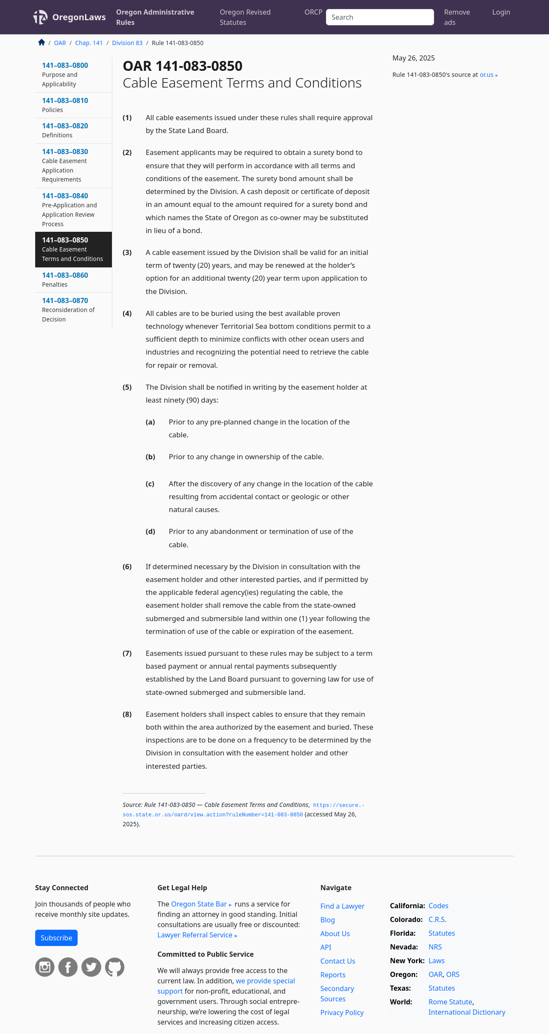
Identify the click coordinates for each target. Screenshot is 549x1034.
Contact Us (337, 961)
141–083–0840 (69, 209)
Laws (436, 960)
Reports (333, 974)
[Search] (380, 17)
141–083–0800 (65, 74)
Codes (438, 905)
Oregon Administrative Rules (155, 17)
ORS (452, 974)
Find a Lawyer (342, 906)
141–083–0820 (65, 130)
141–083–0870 (68, 309)
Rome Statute (450, 1002)
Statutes (441, 933)
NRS (435, 947)
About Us (335, 933)
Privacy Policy (342, 1012)
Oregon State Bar (199, 904)
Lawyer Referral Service (194, 935)
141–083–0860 (65, 279)
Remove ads (457, 17)
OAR (60, 43)
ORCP (314, 12)
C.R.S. (437, 919)
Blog (327, 920)
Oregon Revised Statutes (245, 17)
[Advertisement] (449, 228)
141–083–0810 (65, 105)
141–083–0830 (65, 165)
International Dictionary (466, 1012)
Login (501, 12)
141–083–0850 (72, 249)
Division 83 (127, 43)
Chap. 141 (89, 43)
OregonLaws (79, 17)
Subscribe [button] (56, 938)
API (325, 947)
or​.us (487, 74)
